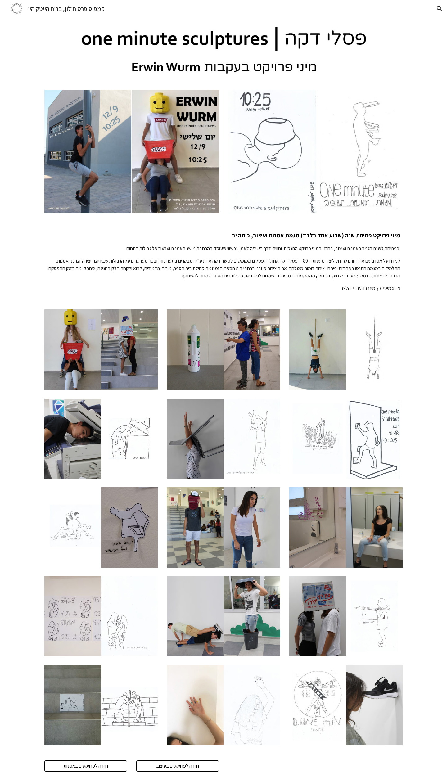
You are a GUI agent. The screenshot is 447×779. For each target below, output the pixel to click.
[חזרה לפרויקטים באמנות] (86, 766)
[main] (223, 261)
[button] (439, 8)
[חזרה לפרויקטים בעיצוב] (178, 766)
